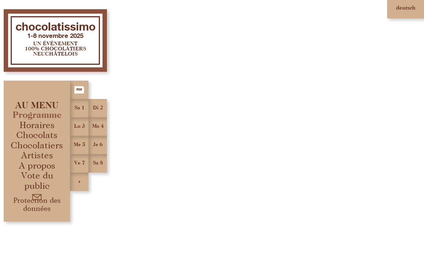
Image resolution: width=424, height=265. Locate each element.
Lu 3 (79, 126)
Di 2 (98, 107)
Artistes (37, 155)
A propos (37, 165)
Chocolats (37, 135)
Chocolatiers (37, 145)
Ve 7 (79, 163)
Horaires (37, 125)
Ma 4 (98, 126)
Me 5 (79, 144)
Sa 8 (98, 163)
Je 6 (97, 144)
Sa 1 (79, 107)
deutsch (406, 8)
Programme (37, 115)
